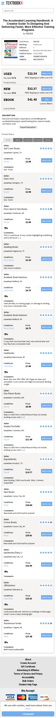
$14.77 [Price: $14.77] (29, 472)
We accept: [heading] (28, 690)
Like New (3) (28, 140)
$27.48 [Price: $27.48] (29, 636)
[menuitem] (47, 3)
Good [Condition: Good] (6, 161)
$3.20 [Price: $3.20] (28, 259)
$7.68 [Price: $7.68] (28, 366)
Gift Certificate (28, 666)
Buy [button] (46, 99)
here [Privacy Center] (28, 708)
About (28, 659)
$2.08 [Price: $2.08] (28, 161)
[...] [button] (19, 238)
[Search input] (28, 10)
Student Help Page (28, 684)
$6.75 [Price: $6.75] (28, 290)
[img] (10, 697)
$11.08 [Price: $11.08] (29, 439)
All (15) (8, 140)
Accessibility (28, 677)
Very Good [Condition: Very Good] (9, 259)
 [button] (2, 3)
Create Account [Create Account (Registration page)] (28, 663)
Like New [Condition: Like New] (8, 290)
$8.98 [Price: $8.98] (28, 406)
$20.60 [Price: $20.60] (29, 505)
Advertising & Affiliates (28, 670)
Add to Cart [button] (46, 73)
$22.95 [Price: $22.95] (29, 565)
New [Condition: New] (6, 505)
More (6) (47, 140)
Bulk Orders (28, 681)
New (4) (18, 140)
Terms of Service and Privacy (28, 673)
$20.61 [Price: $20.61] (29, 535)
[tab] (8, 140)
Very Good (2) (38, 140)
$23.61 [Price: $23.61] (29, 598)
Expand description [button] (28, 127)
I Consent (28, 714)
